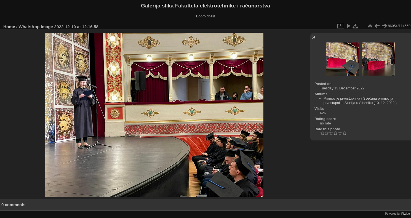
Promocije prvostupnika (342, 98)
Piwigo (405, 213)
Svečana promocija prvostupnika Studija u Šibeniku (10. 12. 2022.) (360, 100)
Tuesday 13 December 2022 (342, 88)
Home (9, 26)
